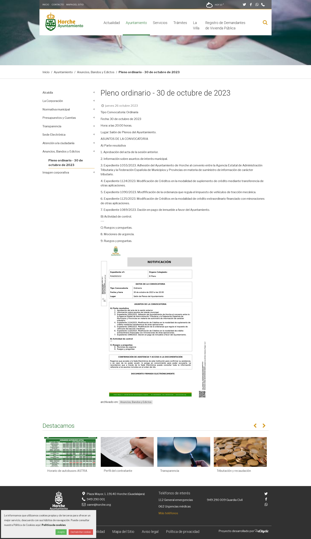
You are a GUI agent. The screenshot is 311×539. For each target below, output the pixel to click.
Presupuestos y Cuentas (59, 118)
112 (160, 500)
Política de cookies (54, 525)
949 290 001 (93, 499)
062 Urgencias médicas (174, 506)
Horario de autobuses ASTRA (67, 471)
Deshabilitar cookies (81, 532)
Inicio (45, 4)
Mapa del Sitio (75, 4)
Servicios (160, 23)
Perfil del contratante (118, 471)
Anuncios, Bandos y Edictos (95, 72)
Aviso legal (150, 531)
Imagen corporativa (55, 172)
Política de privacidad (182, 531)
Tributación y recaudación (234, 471)
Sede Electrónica (53, 134)
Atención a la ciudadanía (58, 143)
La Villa (196, 25)
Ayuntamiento (136, 23)
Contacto (58, 4)
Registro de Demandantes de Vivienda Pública (225, 25)
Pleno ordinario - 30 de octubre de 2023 (65, 163)
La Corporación (52, 101)
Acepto (61, 532)
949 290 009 (216, 500)
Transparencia (51, 126)
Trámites (180, 23)
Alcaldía (47, 92)
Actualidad (112, 23)
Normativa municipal (56, 109)
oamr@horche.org (96, 504)
